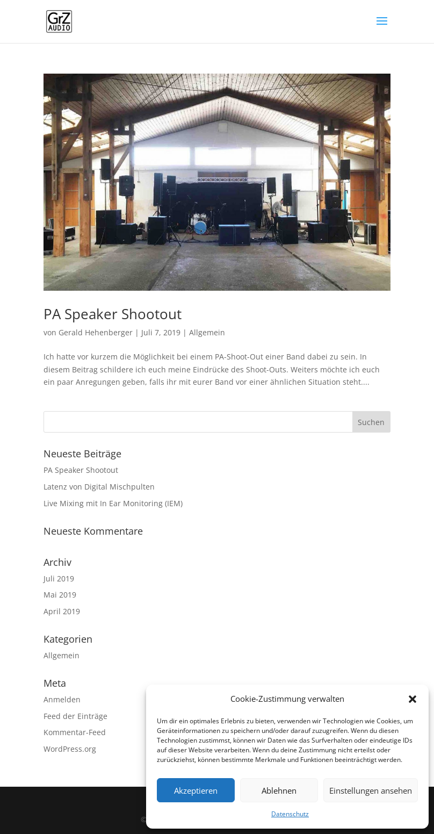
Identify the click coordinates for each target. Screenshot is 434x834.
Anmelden (62, 699)
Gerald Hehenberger (96, 332)
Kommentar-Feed (75, 732)
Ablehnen (279, 790)
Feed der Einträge (75, 716)
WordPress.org (70, 749)
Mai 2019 (60, 594)
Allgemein (207, 332)
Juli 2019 (59, 578)
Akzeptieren (196, 790)
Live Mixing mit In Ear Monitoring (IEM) (113, 503)
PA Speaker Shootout (113, 313)
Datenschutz (290, 813)
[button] (412, 699)
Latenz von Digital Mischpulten (99, 486)
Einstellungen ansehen (370, 790)
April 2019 (62, 611)
